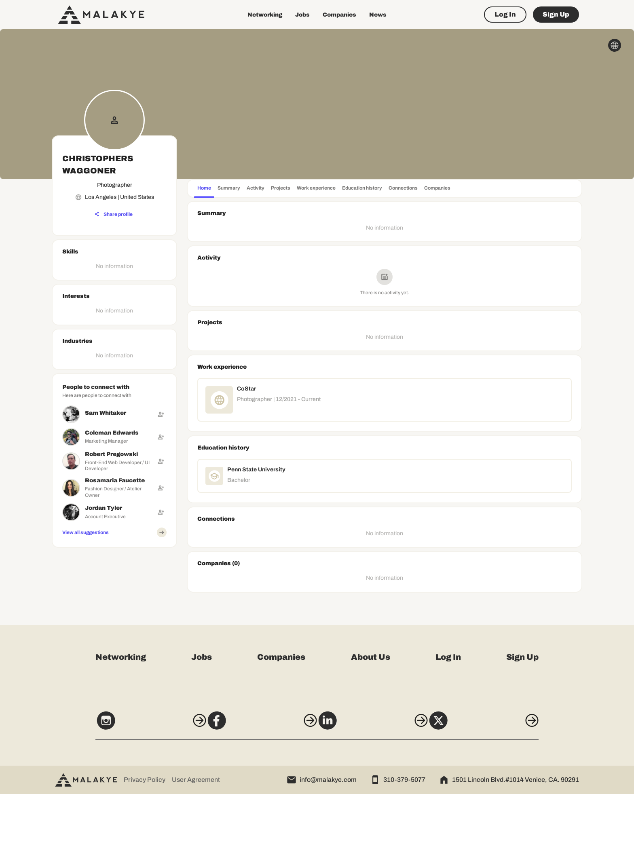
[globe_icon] (614, 45)
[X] (498, 785)
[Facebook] (256, 785)
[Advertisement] (114, 601)
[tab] (204, 189)
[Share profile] (114, 214)
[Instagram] (135, 785)
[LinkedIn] (377, 785)
